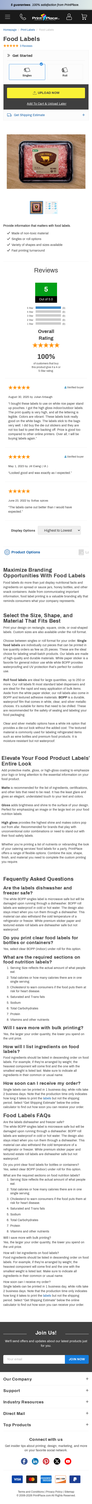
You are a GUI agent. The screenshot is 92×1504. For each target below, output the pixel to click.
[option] (46, 167)
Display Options (23, 530)
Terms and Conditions (31, 1491)
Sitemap (69, 1491)
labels (47, 1098)
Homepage (10, 29)
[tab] (22, 553)
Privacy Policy (54, 1491)
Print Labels (28, 29)
